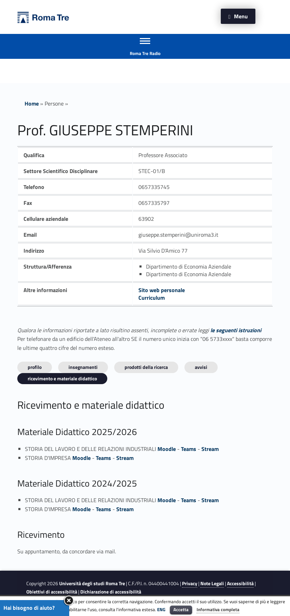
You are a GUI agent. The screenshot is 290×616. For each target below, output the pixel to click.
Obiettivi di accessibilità (51, 592)
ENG (161, 609)
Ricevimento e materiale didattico (62, 378)
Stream (210, 449)
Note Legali (212, 583)
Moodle (166, 449)
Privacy (189, 583)
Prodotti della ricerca (146, 367)
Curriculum (151, 297)
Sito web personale (161, 290)
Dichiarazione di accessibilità (110, 592)
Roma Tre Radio (145, 53)
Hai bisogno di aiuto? (29, 608)
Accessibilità (240, 583)
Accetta (181, 609)
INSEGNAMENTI (83, 367)
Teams (188, 449)
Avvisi (201, 367)
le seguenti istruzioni (235, 330)
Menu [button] (241, 16)
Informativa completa (218, 609)
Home (32, 103)
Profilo (35, 367)
